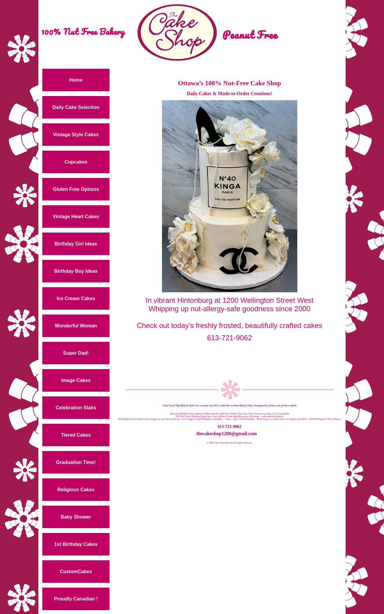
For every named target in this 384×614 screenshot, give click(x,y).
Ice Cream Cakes (76, 298)
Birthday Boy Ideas (76, 271)
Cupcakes (75, 161)
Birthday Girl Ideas (76, 243)
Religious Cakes (75, 489)
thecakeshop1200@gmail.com (226, 433)
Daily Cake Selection (76, 107)
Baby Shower (76, 516)
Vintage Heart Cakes (76, 216)
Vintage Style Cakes (76, 134)
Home (75, 80)
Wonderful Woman (76, 325)
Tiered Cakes (76, 435)
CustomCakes (76, 571)
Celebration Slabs (76, 407)
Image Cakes (76, 380)
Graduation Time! (76, 462)
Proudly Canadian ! (76, 598)
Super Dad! (75, 353)
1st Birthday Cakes (76, 544)
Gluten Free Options (76, 189)
